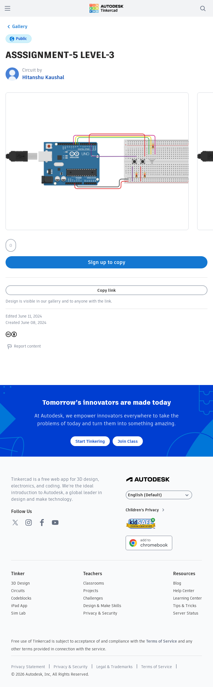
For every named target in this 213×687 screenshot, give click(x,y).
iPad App (19, 605)
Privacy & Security (100, 613)
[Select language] (159, 495)
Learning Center (187, 598)
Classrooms (93, 583)
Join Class (128, 441)
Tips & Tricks (184, 605)
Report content (23, 346)
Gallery (16, 26)
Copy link (106, 290)
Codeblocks (21, 598)
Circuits (18, 590)
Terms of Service (161, 641)
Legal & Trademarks (114, 667)
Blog (177, 583)
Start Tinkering (90, 441)
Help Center (183, 590)
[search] (203, 8)
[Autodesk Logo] (148, 479)
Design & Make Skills (102, 605)
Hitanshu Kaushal (43, 77)
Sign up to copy (106, 262)
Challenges (93, 598)
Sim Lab (18, 613)
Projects (90, 590)
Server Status (185, 613)
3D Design (20, 583)
